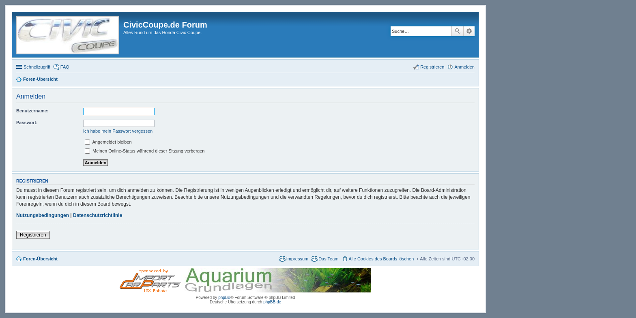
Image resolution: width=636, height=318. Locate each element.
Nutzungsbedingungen (42, 215)
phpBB (224, 297)
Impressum (297, 258)
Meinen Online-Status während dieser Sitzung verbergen (144, 150)
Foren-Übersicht (40, 258)
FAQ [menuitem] (64, 66)
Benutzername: (32, 110)
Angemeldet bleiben (108, 142)
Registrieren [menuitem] (432, 66)
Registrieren (33, 235)
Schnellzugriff (37, 66)
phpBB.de (272, 302)
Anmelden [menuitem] (464, 66)
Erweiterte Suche (469, 31)
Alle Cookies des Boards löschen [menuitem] (381, 258)
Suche (457, 31)
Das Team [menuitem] (328, 258)
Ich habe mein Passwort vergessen (118, 131)
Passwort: (27, 122)
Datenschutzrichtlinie (97, 215)
